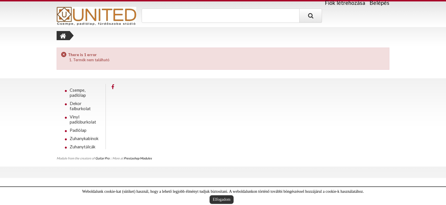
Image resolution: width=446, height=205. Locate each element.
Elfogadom (221, 199)
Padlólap (78, 130)
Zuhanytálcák (82, 146)
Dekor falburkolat (80, 106)
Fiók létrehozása (345, 2)
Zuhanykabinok (84, 138)
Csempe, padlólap (78, 92)
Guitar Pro (102, 158)
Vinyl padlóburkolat (83, 119)
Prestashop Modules (138, 158)
